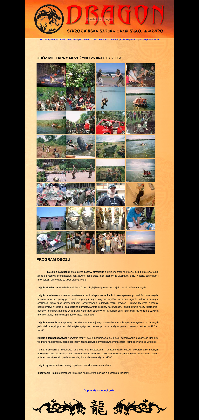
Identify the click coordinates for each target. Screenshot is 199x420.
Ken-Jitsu (104, 39)
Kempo (54, 39)
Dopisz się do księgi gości (99, 390)
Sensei (115, 39)
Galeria (134, 39)
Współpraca (146, 39)
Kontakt (124, 39)
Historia (44, 39)
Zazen (94, 39)
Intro (156, 39)
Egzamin (84, 39)
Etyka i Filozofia (69, 39)
